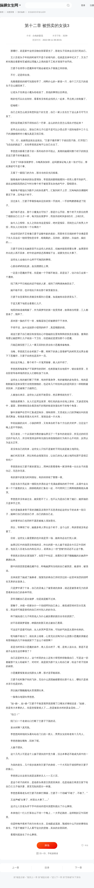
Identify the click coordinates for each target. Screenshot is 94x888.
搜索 (68, 5)
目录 (47, 867)
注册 (92, 5)
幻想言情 (10, 12)
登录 (83, 5)
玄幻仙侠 (21, 12)
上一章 (15, 867)
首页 (2, 12)
